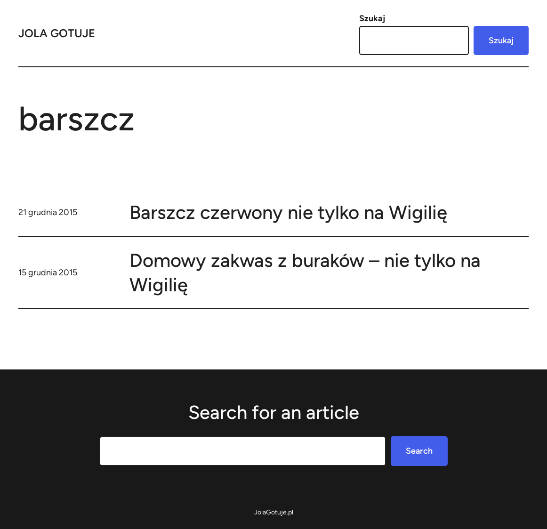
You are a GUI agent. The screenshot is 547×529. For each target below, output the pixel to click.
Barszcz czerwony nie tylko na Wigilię (288, 212)
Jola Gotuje (56, 33)
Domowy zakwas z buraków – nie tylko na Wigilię (305, 272)
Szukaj (372, 18)
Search (419, 451)
